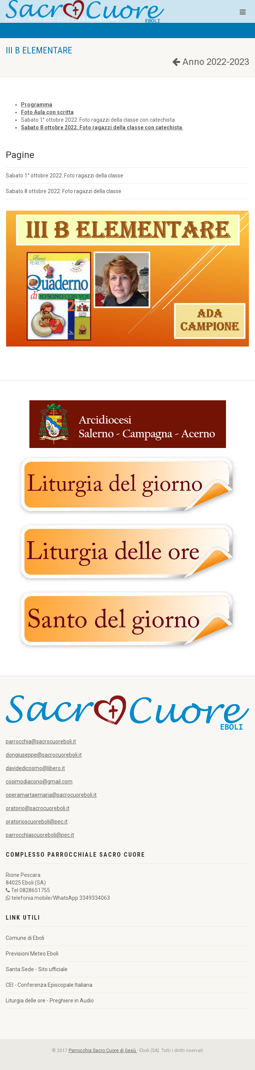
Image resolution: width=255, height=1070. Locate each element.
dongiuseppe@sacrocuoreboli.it (44, 755)
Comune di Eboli (25, 938)
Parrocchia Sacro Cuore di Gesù (103, 1050)
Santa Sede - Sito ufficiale (37, 969)
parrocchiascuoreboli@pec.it (40, 835)
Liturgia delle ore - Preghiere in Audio (50, 1000)
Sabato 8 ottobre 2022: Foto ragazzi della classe (63, 191)
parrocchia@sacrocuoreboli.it (41, 741)
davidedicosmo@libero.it (35, 768)
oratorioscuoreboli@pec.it (37, 822)
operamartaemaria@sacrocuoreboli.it (51, 795)
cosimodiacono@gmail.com (39, 781)
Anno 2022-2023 (210, 61)
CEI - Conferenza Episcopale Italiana (49, 985)
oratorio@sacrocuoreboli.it (37, 808)
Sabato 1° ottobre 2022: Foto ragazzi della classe (64, 175)
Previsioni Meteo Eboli (32, 954)
